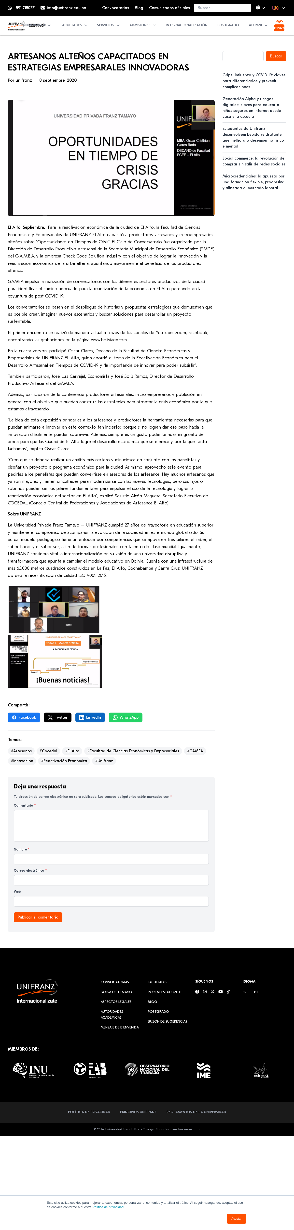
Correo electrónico (30, 870)
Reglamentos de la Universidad (196, 1112)
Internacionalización (187, 25)
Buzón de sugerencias (167, 1021)
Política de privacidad (108, 1207)
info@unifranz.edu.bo (66, 8)
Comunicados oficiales (169, 8)
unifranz (24, 80)
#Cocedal (48, 751)
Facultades (74, 25)
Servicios (108, 25)
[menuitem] (244, 992)
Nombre (21, 849)
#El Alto (72, 751)
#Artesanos (21, 751)
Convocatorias (115, 8)
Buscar (276, 56)
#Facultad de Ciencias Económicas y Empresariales (133, 751)
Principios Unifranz (138, 1112)
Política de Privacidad (89, 1112)
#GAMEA (195, 751)
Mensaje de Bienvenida (120, 1027)
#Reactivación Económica (64, 761)
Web (17, 892)
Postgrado (228, 25)
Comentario (25, 805)
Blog (139, 8)
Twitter (58, 717)
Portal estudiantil (164, 992)
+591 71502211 (25, 8)
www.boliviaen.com (109, 339)
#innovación (22, 761)
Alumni (258, 25)
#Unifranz (104, 761)
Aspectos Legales (116, 1002)
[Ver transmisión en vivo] (279, 25)
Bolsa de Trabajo (116, 992)
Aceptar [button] (236, 1218)
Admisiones (142, 25)
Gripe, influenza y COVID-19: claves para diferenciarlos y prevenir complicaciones (254, 81)
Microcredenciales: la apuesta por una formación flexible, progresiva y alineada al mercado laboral (254, 182)
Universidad (37, 25)
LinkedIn (90, 717)
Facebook (24, 717)
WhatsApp (126, 717)
